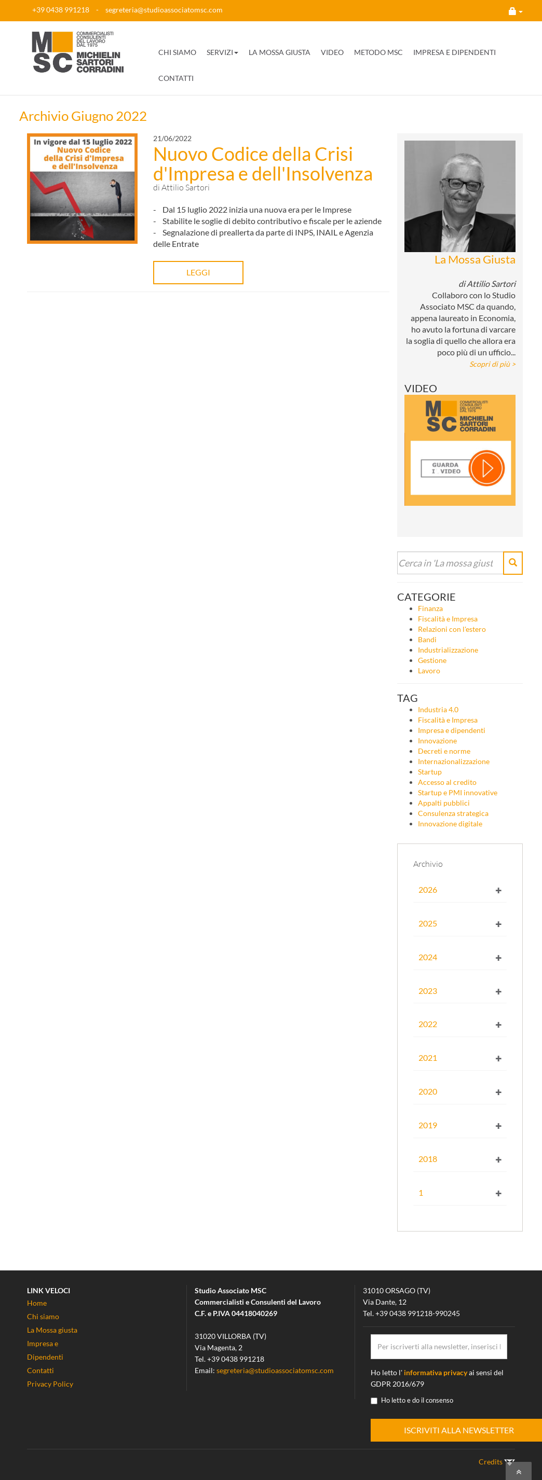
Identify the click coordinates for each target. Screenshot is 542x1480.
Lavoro (429, 670)
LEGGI (185, 272)
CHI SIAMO (177, 52)
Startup (430, 771)
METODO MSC (378, 52)
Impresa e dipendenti (451, 730)
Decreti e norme (444, 750)
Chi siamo (43, 1316)
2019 (427, 1125)
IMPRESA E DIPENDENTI (454, 52)
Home (37, 1302)
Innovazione (437, 740)
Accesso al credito (447, 782)
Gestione (432, 660)
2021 (427, 1057)
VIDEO (332, 52)
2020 (427, 1091)
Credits (497, 1461)
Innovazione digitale (450, 823)
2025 (427, 923)
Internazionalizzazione (454, 761)
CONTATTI (176, 78)
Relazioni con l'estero (452, 629)
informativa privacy (435, 1372)
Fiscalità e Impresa (448, 618)
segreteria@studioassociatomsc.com (164, 9)
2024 (427, 957)
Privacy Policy (50, 1383)
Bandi (427, 639)
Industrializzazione (448, 649)
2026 (427, 889)
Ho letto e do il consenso (412, 1400)
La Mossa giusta (52, 1329)
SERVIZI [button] (222, 52)
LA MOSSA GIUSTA (279, 52)
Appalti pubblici (444, 802)
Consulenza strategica (453, 813)
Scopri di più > (492, 363)
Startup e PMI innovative (457, 792)
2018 (427, 1159)
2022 (427, 1024)
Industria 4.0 (438, 709)
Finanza (430, 608)
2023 (427, 990)
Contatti (40, 1370)
